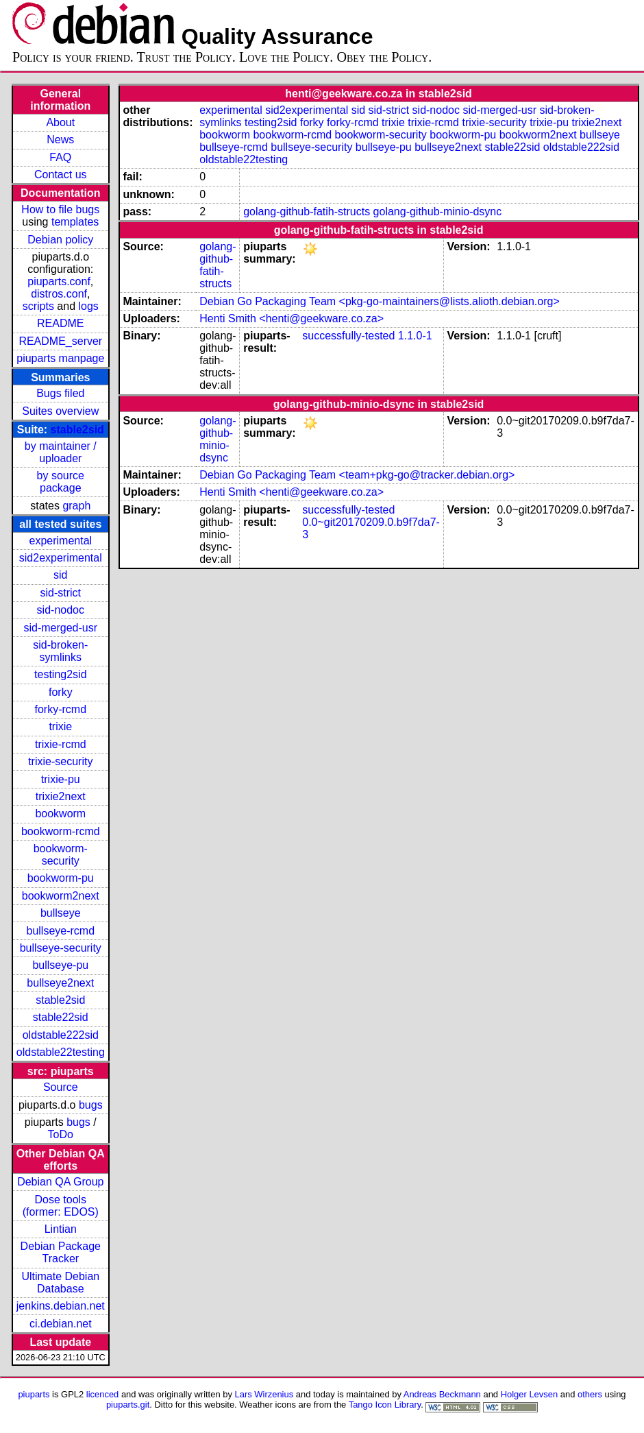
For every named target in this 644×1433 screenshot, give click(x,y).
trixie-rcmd (60, 744)
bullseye (60, 913)
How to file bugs (60, 209)
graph (76, 505)
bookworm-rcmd (60, 831)
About (60, 122)
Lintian (61, 1229)
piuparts (33, 1394)
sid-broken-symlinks (60, 651)
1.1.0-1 (415, 335)
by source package (60, 482)
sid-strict (61, 593)
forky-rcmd (61, 709)
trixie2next (61, 796)
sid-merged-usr (60, 628)
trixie (60, 726)
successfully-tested (348, 335)
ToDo (60, 1134)
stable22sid (60, 1017)
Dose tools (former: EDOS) (61, 1206)
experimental (60, 540)
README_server (60, 341)
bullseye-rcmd (60, 931)
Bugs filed (60, 393)
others (590, 1394)
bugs (91, 1105)
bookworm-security (61, 855)
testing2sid (60, 674)
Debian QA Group (60, 1182)
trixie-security (60, 761)
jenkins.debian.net (60, 1306)
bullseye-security (60, 948)
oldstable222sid (61, 1035)
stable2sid (77, 429)
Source (60, 1087)
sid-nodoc (60, 610)
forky (61, 692)
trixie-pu (60, 779)
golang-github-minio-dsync (437, 211)
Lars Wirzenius (264, 1394)
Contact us (60, 174)
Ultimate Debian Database (60, 1282)
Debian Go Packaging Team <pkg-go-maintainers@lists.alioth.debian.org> (379, 301)
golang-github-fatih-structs (306, 211)
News (60, 139)
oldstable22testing (60, 1052)
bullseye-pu (60, 965)
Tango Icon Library (385, 1404)
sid (60, 575)
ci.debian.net (60, 1323)
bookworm (60, 813)
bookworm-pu (60, 878)
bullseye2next (60, 983)
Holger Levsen (529, 1394)
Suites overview (60, 411)
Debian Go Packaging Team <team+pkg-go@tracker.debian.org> (357, 475)
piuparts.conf (58, 281)
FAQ (60, 157)
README (60, 323)
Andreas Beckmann (442, 1394)
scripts (38, 306)
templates (75, 222)
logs (89, 306)
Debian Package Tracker (61, 1252)
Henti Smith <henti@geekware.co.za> (291, 318)
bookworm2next (60, 896)
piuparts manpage (60, 358)
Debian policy (60, 239)
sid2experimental (60, 558)
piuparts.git (127, 1404)
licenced (102, 1394)
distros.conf (59, 294)
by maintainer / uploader (61, 452)
